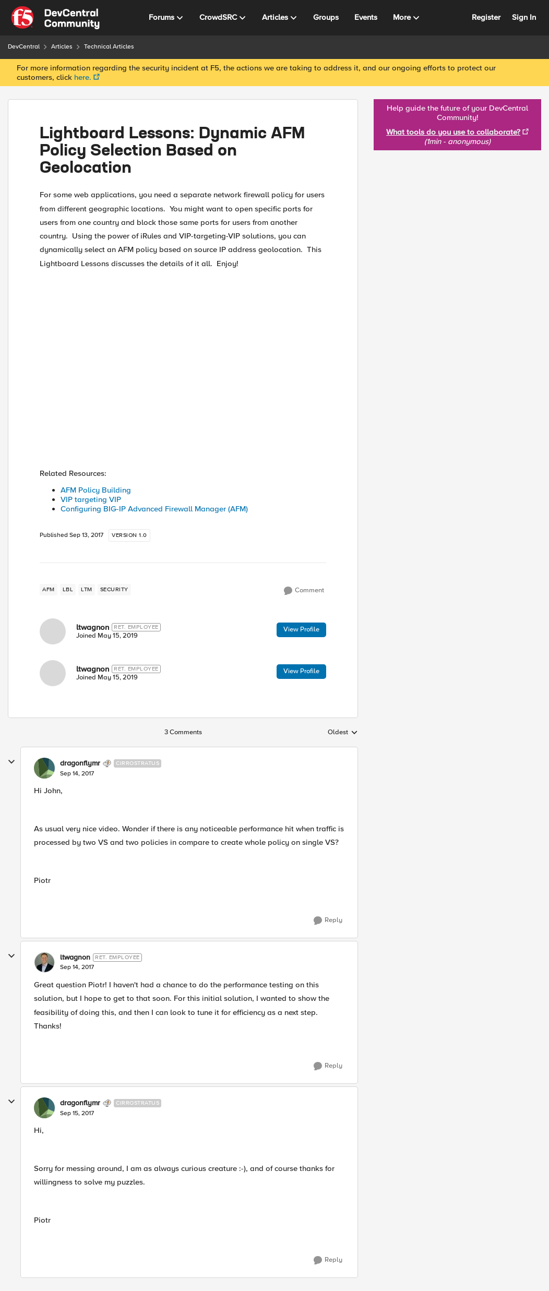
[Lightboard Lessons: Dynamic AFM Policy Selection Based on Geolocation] (77, 774)
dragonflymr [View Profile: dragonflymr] (80, 763)
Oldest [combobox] (343, 732)
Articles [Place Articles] (62, 47)
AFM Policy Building (96, 490)
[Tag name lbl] (68, 589)
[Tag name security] (114, 589)
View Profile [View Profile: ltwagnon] (301, 629)
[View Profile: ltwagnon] (53, 631)
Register (486, 17)
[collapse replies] (11, 762)
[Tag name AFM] (48, 589)
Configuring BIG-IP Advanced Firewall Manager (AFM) (154, 508)
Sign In (524, 17)
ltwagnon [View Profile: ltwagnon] (92, 627)
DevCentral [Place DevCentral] (24, 47)
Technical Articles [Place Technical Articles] (109, 47)
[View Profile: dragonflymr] (44, 768)
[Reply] (328, 920)
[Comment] (304, 590)
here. (82, 77)
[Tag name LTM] (86, 589)
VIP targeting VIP (92, 499)
